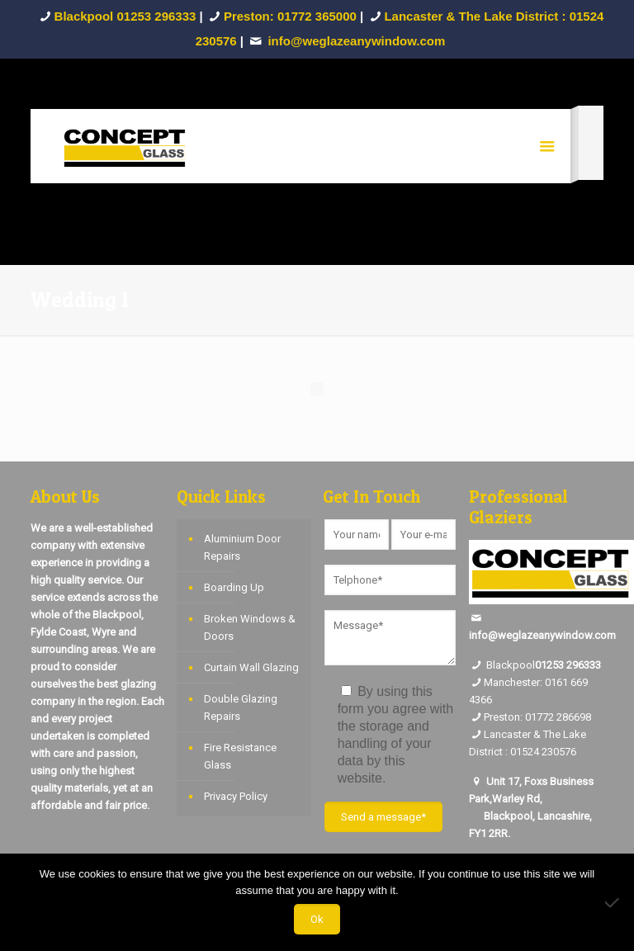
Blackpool (502, 665)
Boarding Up (234, 587)
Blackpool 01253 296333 (125, 16)
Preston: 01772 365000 (290, 16)
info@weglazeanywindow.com (542, 635)
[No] (613, 902)
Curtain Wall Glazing (251, 667)
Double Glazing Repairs (240, 707)
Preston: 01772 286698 (537, 717)
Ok (317, 919)
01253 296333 (568, 665)
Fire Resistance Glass (240, 756)
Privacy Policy (235, 796)
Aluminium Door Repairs (242, 547)
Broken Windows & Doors (250, 627)
